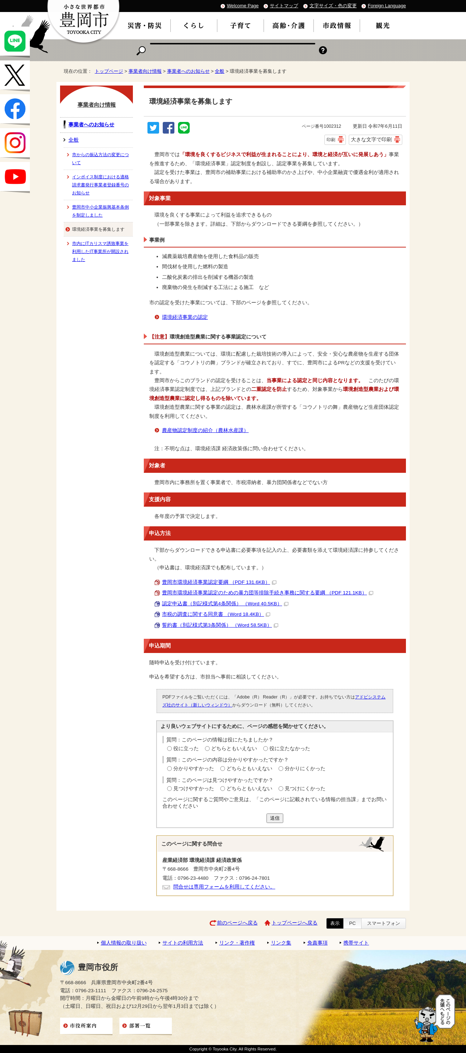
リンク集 (281, 943)
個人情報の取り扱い (124, 943)
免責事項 (317, 943)
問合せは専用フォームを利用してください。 (224, 887)
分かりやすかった (193, 768)
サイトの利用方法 (182, 943)
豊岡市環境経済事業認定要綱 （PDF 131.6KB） (219, 582)
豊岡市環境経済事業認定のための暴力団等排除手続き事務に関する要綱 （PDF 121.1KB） (267, 592)
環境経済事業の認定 (185, 317)
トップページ (109, 71)
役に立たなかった (289, 748)
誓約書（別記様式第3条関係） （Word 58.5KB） (220, 625)
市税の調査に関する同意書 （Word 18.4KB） (216, 614)
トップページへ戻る (294, 923)
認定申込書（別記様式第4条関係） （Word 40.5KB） (225, 603)
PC (352, 923)
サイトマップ (284, 5)
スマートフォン (383, 923)
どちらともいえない (234, 748)
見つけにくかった (305, 788)
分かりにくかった (305, 768)
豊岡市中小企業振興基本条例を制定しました (100, 211)
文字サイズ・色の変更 (333, 5)
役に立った (186, 748)
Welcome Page (242, 5)
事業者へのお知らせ (188, 71)
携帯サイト (356, 943)
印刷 (331, 139)
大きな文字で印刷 (371, 139)
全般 (219, 71)
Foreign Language (387, 5)
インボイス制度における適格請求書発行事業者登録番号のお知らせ (100, 184)
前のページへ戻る (237, 923)
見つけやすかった (193, 788)
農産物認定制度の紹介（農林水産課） (205, 430)
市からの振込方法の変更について (100, 158)
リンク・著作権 (237, 943)
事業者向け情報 (145, 71)
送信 (275, 818)
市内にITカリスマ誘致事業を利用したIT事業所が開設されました (100, 251)
